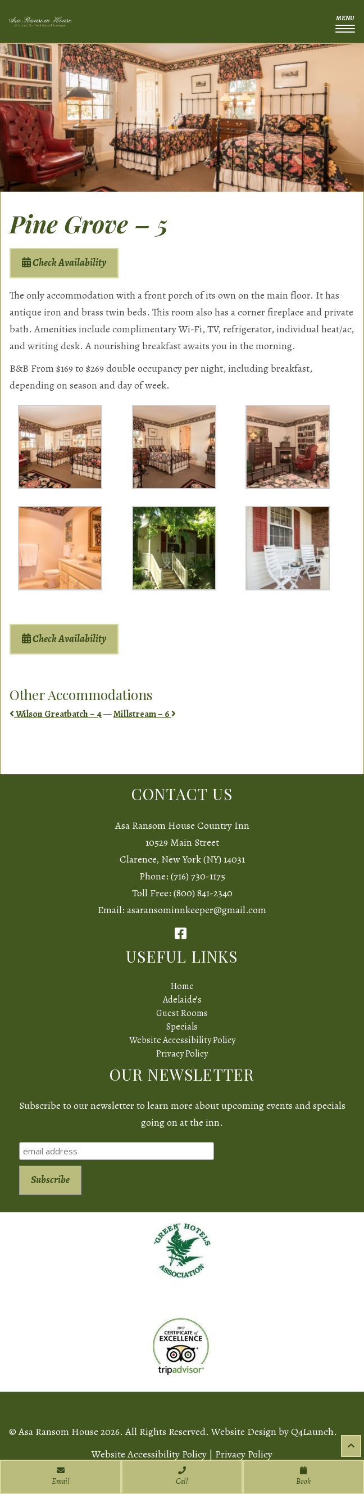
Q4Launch (312, 1431)
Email (61, 1476)
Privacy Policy (182, 1054)
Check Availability (64, 262)
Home (182, 986)
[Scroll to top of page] (351, 1446)
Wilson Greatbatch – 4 (56, 714)
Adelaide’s (182, 1000)
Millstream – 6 (144, 714)
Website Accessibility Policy (182, 1040)
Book (303, 1476)
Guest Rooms (182, 1013)
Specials (182, 1027)
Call (182, 1476)
